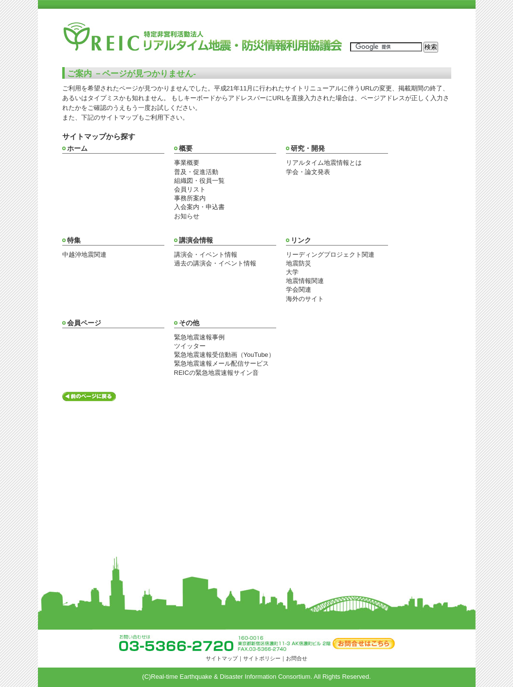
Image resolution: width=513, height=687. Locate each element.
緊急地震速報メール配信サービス (221, 363)
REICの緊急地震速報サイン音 (216, 372)
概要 (186, 148)
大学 (292, 272)
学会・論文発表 (308, 172)
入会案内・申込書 (199, 207)
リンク (301, 240)
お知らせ (186, 216)
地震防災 (298, 263)
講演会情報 (196, 240)
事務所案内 (190, 198)
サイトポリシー (262, 658)
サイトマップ (222, 658)
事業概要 (186, 162)
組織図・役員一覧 (199, 180)
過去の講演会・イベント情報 (215, 263)
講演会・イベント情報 (205, 254)
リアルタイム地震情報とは (324, 162)
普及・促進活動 (196, 172)
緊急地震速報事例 (199, 337)
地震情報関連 (305, 280)
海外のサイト (305, 298)
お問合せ (296, 658)
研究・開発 (308, 148)
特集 (74, 240)
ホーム (77, 148)
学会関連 (298, 289)
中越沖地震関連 (84, 254)
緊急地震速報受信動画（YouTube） (224, 354)
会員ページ (84, 323)
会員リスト (190, 189)
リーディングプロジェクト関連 (330, 254)
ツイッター (190, 346)
